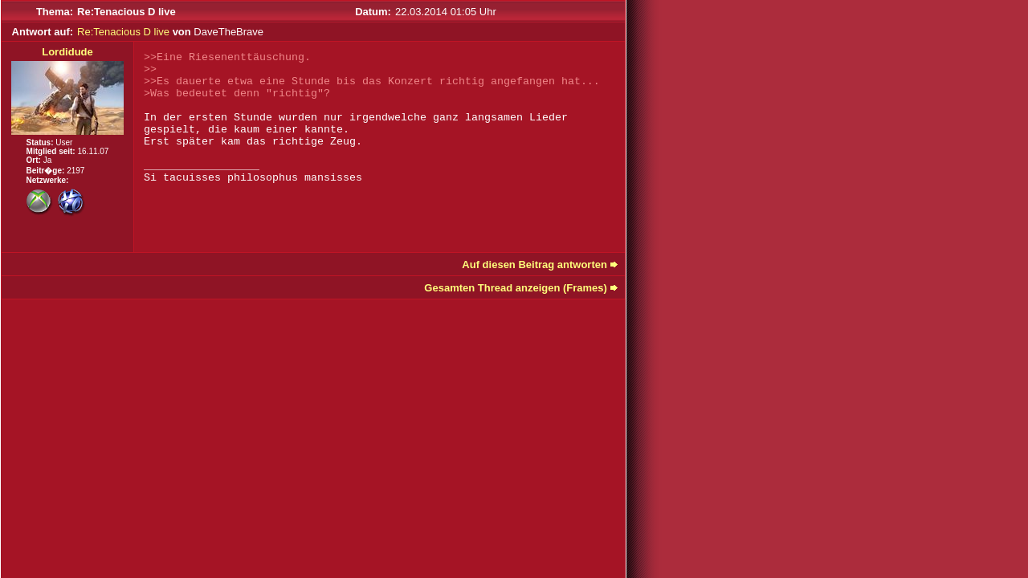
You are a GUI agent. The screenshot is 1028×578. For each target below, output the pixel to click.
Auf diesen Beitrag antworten (534, 264)
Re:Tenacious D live (123, 32)
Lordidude (67, 52)
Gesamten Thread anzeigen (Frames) (515, 288)
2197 (75, 170)
